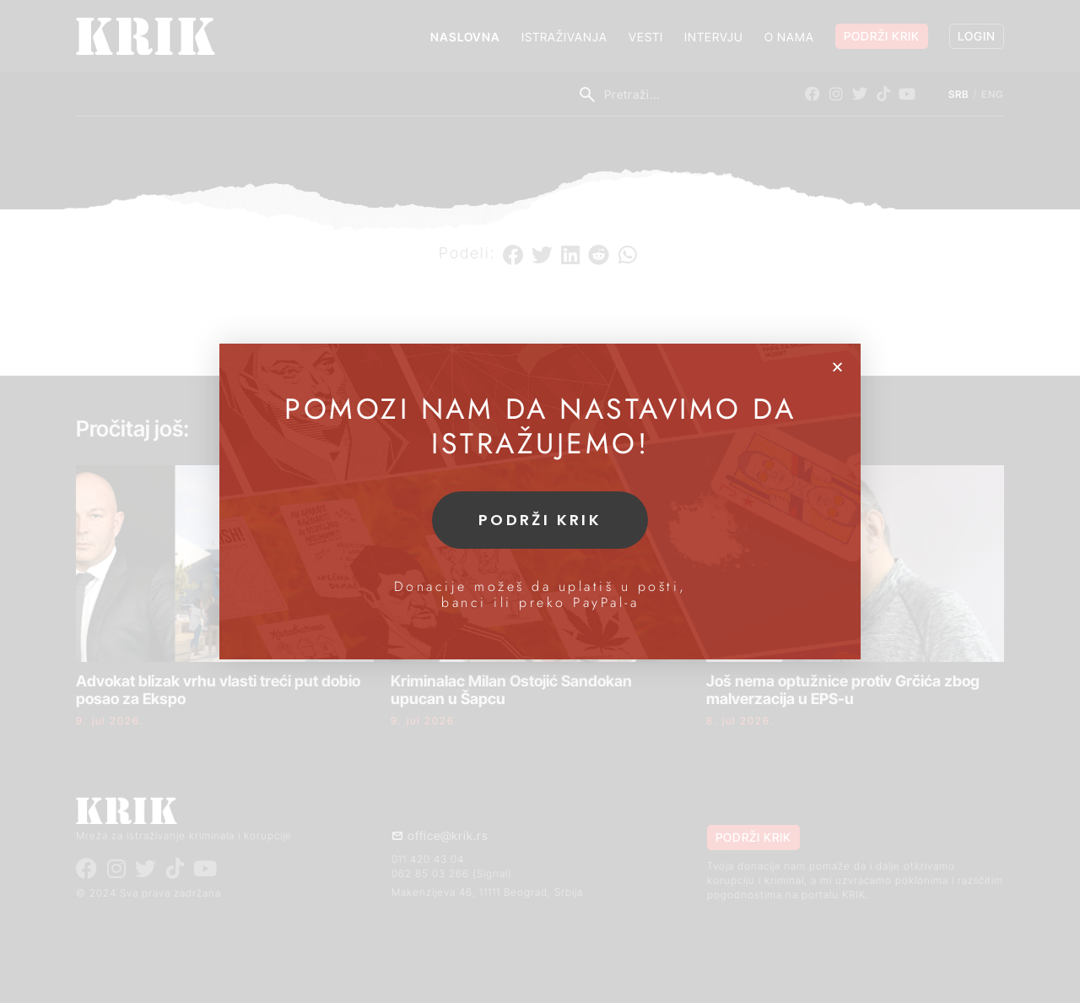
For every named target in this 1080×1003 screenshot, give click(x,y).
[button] (837, 367)
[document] (540, 501)
